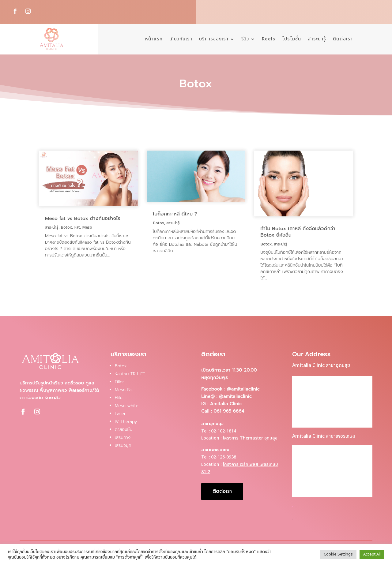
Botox (66, 227)
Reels (268, 39)
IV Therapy (126, 421)
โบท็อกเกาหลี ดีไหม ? (175, 214)
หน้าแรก (154, 39)
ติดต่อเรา (343, 39)
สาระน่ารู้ (317, 39)
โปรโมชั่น (291, 39)
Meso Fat (124, 390)
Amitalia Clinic (226, 403)
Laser (120, 413)
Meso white (126, 405)
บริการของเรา (213, 39)
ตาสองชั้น (124, 429)
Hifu (119, 398)
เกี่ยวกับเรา (180, 39)
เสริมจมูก (123, 445)
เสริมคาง (123, 437)
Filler (119, 382)
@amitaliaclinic (243, 389)
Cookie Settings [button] (338, 554)
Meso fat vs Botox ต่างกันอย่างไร (82, 218)
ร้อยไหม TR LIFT (130, 374)
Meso (87, 227)
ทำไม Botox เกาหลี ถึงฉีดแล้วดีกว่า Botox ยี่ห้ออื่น (297, 232)
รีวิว (245, 39)
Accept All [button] (372, 554)
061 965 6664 (229, 411)
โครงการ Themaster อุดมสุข (250, 438)
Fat (77, 227)
